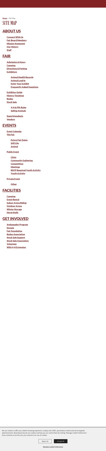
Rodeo (10, 98)
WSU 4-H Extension (16, 247)
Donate (10, 228)
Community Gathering (22, 160)
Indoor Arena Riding (16, 203)
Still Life (15, 143)
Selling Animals (18, 110)
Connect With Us (15, 37)
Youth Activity (18, 173)
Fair (7, 56)
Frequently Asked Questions (24, 87)
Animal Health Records (22, 77)
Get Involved (16, 218)
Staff (9, 50)
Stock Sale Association (18, 240)
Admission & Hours (16, 62)
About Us (12, 31)
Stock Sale (12, 102)
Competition (17, 163)
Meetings (15, 167)
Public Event (13, 152)
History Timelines (15, 95)
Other (14, 184)
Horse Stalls (12, 212)
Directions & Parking (17, 68)
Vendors (11, 119)
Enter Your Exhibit (20, 83)
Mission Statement (16, 43)
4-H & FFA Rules (18, 107)
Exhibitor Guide (14, 92)
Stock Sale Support (16, 237)
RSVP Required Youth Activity (26, 170)
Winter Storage (14, 209)
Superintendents (15, 116)
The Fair (11, 134)
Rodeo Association (16, 234)
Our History (12, 46)
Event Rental (13, 199)
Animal (14, 146)
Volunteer (12, 244)
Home (5, 18)
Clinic (13, 157)
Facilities (12, 190)
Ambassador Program (17, 224)
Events (9, 125)
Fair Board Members (16, 40)
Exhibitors (12, 72)
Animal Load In (18, 80)
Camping (11, 65)
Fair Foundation (14, 231)
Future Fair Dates (19, 140)
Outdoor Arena (14, 206)
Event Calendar (14, 131)
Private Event (13, 179)
